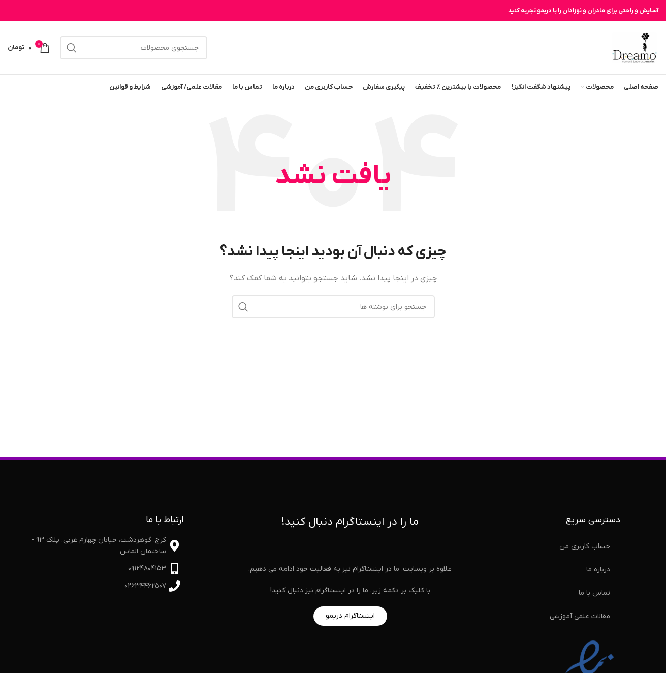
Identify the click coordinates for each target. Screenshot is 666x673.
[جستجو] (133, 47)
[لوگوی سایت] (634, 47)
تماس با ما (594, 593)
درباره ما (598, 569)
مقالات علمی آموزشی (580, 616)
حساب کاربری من (584, 546)
